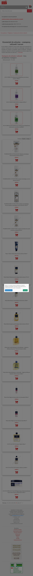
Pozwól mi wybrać (8, 290)
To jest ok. (25, 290)
